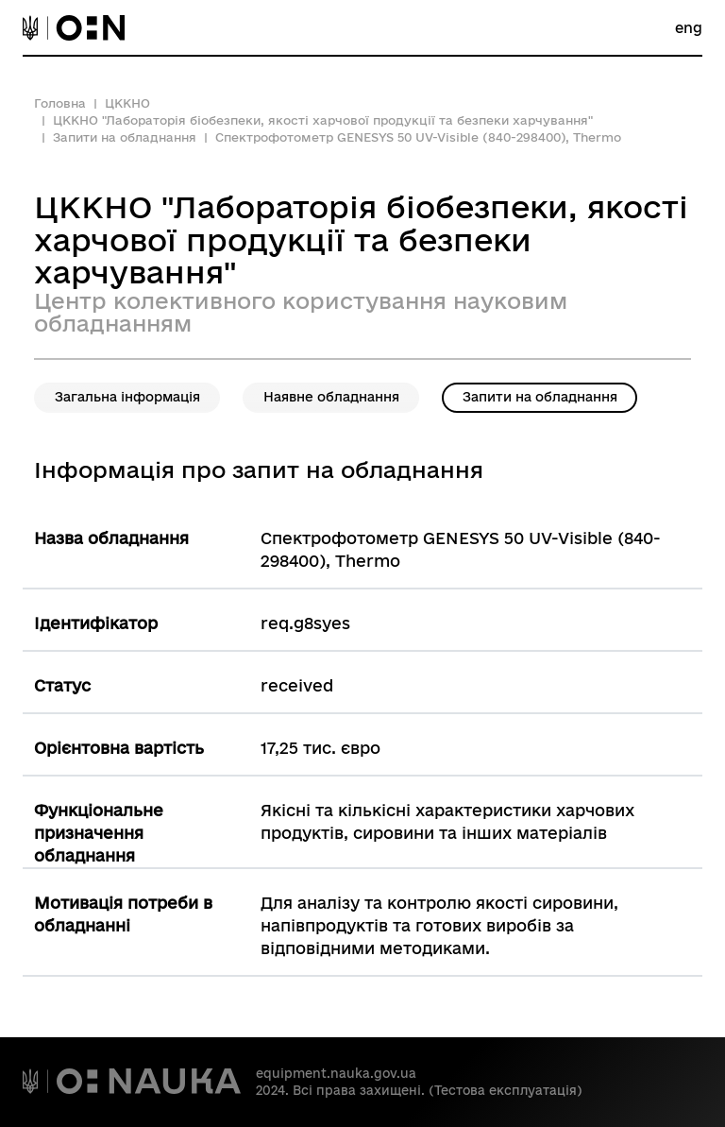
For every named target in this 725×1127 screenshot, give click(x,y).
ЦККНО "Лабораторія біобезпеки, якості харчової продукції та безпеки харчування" (323, 120)
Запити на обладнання (124, 137)
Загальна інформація (127, 396)
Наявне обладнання (331, 396)
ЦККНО (127, 103)
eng (688, 28)
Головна (60, 103)
